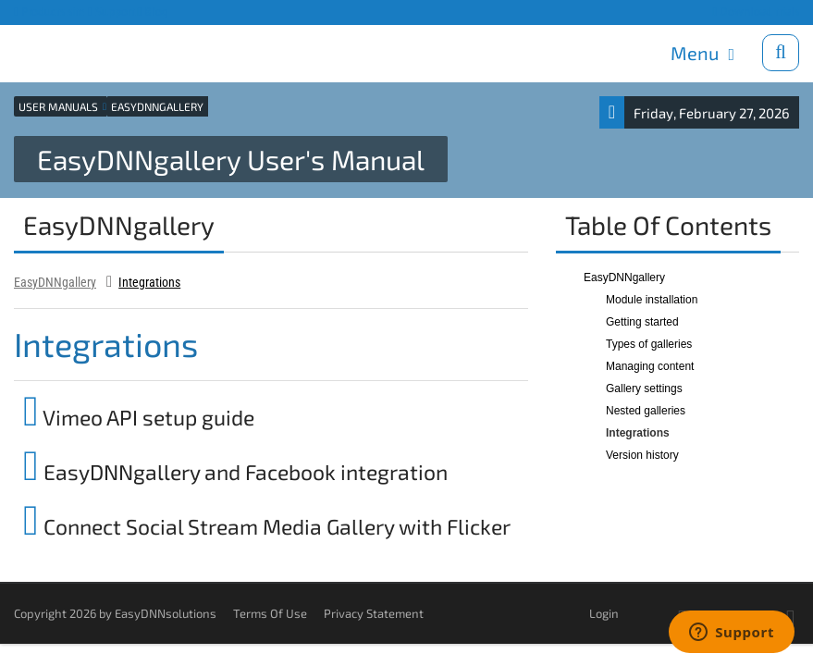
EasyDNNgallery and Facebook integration (235, 471)
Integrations (149, 281)
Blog (153, 11)
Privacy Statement (374, 612)
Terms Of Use (270, 612)
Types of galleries (649, 343)
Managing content (650, 365)
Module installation (651, 298)
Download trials (755, 11)
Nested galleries (645, 409)
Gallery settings (644, 387)
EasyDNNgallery (55, 281)
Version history (642, 454)
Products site (49, 11)
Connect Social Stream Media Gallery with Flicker (267, 525)
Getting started (642, 320)
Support (111, 11)
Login (604, 612)
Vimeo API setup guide (138, 416)
